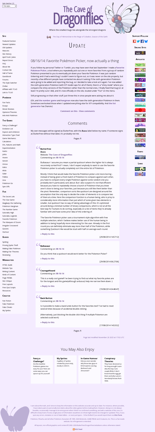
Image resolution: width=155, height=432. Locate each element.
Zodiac (5, 86)
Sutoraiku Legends (9, 216)
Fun (4, 191)
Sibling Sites (140, 47)
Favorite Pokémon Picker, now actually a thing (75, 60)
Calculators (6, 141)
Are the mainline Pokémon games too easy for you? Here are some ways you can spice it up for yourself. (41, 366)
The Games (7, 120)
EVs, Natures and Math (11, 145)
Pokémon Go (7, 183)
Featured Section (9, 41)
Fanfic (140, 151)
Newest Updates (9, 44)
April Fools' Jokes (9, 57)
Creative (6, 295)
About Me (6, 67)
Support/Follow (140, 36)
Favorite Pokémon (9, 219)
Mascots (5, 51)
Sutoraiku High (8, 212)
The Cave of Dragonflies (60, 154)
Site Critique (7, 281)
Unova (5, 164)
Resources (6, 290)
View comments (87, 111)
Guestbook (6, 76)
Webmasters (8, 259)
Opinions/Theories (9, 112)
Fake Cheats (7, 307)
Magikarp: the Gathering (11, 203)
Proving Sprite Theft (10, 245)
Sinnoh (5, 161)
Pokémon (6, 97)
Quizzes (5, 229)
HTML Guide (7, 265)
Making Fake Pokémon (11, 248)
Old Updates (7, 47)
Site (4, 36)
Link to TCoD (7, 92)
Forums (5, 80)
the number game (48, 100)
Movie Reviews (8, 109)
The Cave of (77, 14)
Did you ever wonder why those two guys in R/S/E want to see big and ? (89, 364)
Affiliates (140, 59)
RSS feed (77, 429)
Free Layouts (7, 284)
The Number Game (10, 209)
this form (118, 415)
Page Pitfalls (7, 278)
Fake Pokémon (8, 304)
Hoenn (5, 157)
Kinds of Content (9, 274)
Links (140, 163)
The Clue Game (8, 200)
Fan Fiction (6, 301)
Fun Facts (6, 102)
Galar (4, 173)
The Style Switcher (9, 83)
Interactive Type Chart (11, 135)
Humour (5, 232)
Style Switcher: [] (8, 3)
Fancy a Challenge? (9, 125)
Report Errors (7, 60)
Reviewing (6, 255)
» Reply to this (47, 234)
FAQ (4, 63)
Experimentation (8, 148)
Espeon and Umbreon (10, 132)
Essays (5, 106)
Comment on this (68, 111)
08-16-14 (60, 157)
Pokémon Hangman (10, 206)
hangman (65, 100)
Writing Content (8, 271)
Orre (4, 180)
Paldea (5, 177)
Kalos (4, 167)
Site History (6, 54)
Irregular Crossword (10, 225)
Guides (5, 237)
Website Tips (7, 268)
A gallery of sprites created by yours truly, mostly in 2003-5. (65, 362)
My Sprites (6, 310)
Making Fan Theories (10, 251)
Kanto (4, 151)
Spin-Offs (6, 186)
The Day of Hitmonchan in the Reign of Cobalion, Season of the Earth (77, 36)
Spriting (5, 242)
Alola (4, 170)
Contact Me (7, 70)
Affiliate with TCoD (9, 89)
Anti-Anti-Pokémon (9, 115)
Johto (4, 154)
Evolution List (7, 129)
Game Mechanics (9, 138)
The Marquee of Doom (11, 222)
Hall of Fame (7, 73)
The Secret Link (8, 196)
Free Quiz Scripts (9, 287)
